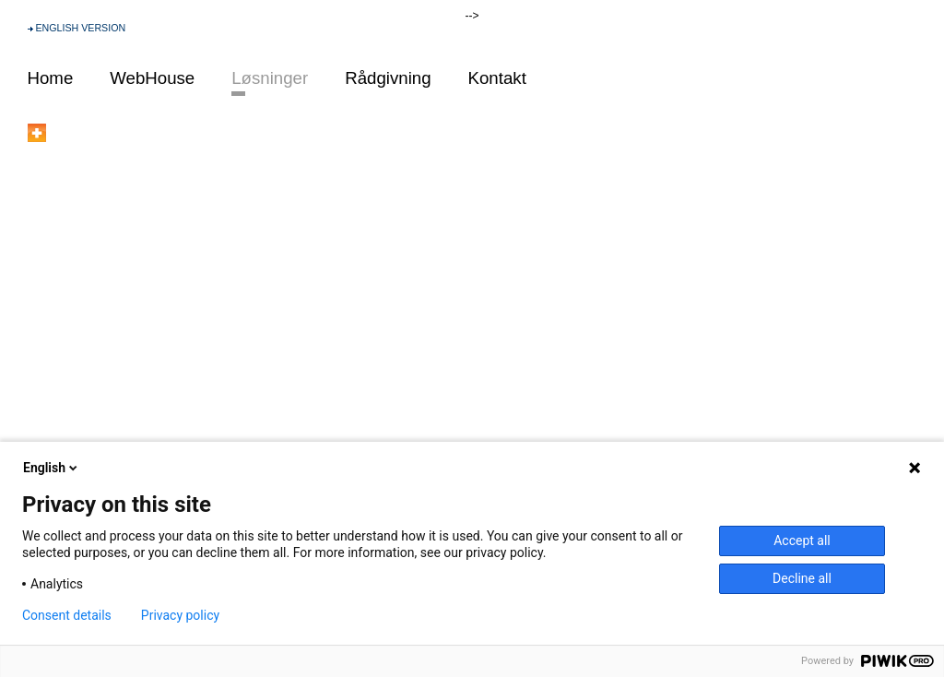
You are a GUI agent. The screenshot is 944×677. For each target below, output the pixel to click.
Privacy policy (180, 615)
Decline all (802, 578)
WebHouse (152, 78)
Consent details (67, 615)
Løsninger (269, 78)
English (51, 467)
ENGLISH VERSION (80, 27)
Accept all (802, 540)
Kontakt (497, 78)
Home (51, 78)
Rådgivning (388, 78)
